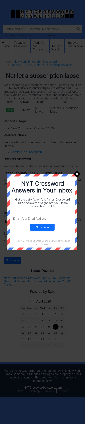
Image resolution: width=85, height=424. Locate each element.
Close (77, 174)
